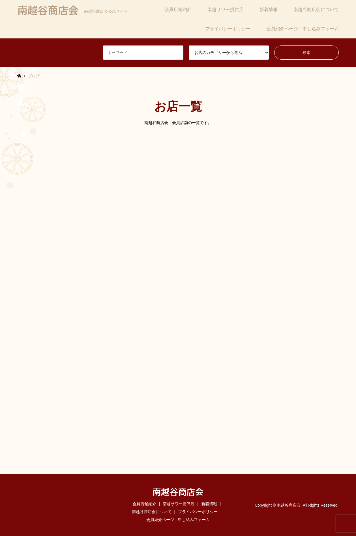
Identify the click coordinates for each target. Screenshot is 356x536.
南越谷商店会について (316, 9)
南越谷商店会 (178, 491)
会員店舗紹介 (178, 9)
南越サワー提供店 (225, 9)
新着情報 (269, 9)
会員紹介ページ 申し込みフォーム (302, 28)
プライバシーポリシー (227, 28)
